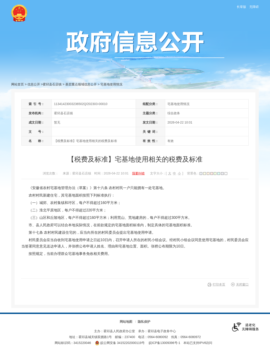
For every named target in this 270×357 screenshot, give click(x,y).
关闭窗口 (242, 284)
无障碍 (254, 7)
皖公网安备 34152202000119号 (120, 343)
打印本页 (219, 284)
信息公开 (33, 84)
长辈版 (241, 7)
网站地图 (126, 321)
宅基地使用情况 (111, 84)
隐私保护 (144, 321)
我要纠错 (138, 173)
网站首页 (17, 84)
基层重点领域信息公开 (81, 84)
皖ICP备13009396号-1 (164, 343)
